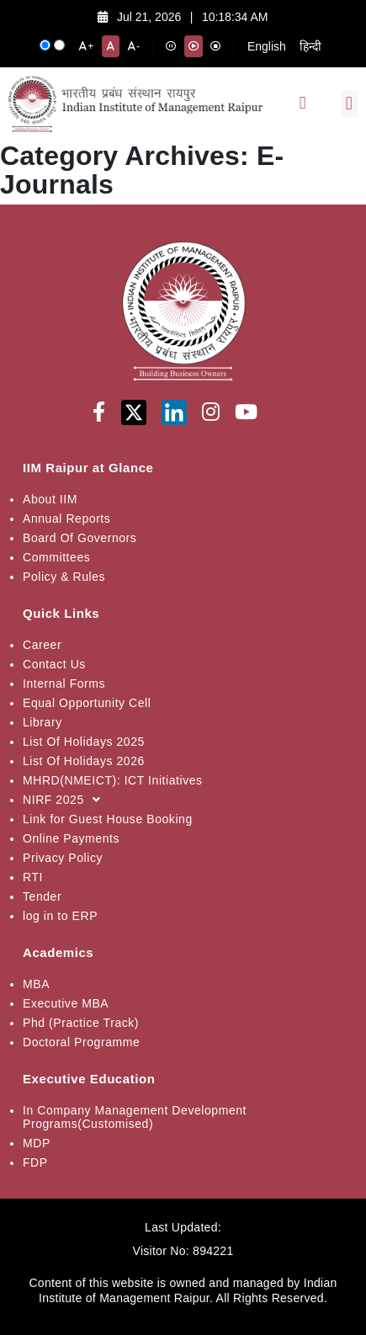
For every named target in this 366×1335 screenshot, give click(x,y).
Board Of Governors (79, 538)
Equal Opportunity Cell (87, 703)
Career (42, 645)
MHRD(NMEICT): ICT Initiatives (113, 780)
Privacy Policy (63, 857)
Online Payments (71, 838)
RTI (33, 877)
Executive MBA (66, 1003)
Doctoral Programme (81, 1042)
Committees (56, 557)
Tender (42, 896)
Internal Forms (64, 683)
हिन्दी (310, 46)
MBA (36, 984)
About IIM (50, 499)
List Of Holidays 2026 (84, 761)
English (266, 46)
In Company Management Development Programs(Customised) (135, 1117)
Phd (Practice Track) (81, 1022)
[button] (349, 104)
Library (42, 722)
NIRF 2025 (66, 799)
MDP (36, 1143)
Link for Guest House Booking (108, 819)
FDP (35, 1162)
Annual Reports (66, 518)
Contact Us (54, 664)
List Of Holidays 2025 (84, 741)
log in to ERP (60, 916)
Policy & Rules (64, 576)
